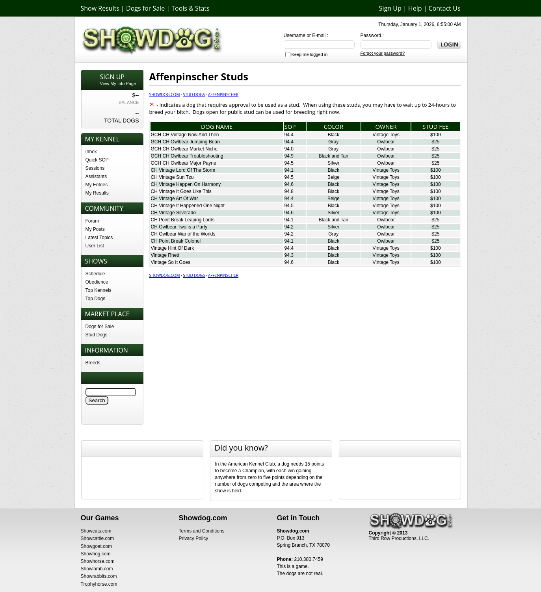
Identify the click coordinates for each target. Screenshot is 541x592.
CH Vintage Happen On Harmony (186, 184)
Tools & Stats (190, 8)
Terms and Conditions (202, 531)
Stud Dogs (97, 335)
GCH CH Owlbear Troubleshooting (187, 156)
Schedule (95, 274)
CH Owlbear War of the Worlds (183, 234)
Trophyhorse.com (99, 584)
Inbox (91, 151)
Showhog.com (96, 554)
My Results (97, 193)
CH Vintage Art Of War (174, 198)
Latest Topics (99, 237)
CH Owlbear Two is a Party (179, 227)
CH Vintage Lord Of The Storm (183, 170)
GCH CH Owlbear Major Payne (183, 163)
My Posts (95, 229)
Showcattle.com (97, 538)
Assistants (96, 176)
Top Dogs (96, 298)
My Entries (97, 184)
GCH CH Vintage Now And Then (185, 134)
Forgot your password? (383, 53)
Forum (92, 221)
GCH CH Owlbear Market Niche (184, 149)
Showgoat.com (96, 546)
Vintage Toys (386, 134)
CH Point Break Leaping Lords (183, 220)
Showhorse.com (98, 561)
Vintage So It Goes (171, 262)
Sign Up (390, 8)
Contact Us (445, 8)
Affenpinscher (223, 94)
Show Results (100, 8)
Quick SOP (97, 160)
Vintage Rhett (165, 255)
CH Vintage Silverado (173, 212)
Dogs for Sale (145, 8)
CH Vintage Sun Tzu (172, 177)
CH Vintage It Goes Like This (181, 191)
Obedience (97, 282)
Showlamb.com (97, 569)
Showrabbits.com (99, 576)
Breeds (93, 363)
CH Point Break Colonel (176, 241)
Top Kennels (99, 290)
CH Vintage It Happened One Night (188, 205)
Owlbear (386, 142)
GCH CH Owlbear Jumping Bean (185, 142)
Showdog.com (164, 94)
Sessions (95, 168)
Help (415, 8)
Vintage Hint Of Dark (172, 248)
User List (95, 246)
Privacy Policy (193, 538)
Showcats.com (96, 531)
